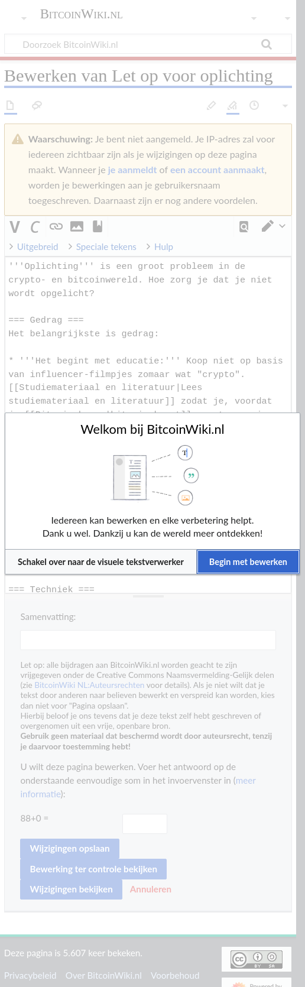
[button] (100, 562)
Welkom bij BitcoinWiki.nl (152, 429)
